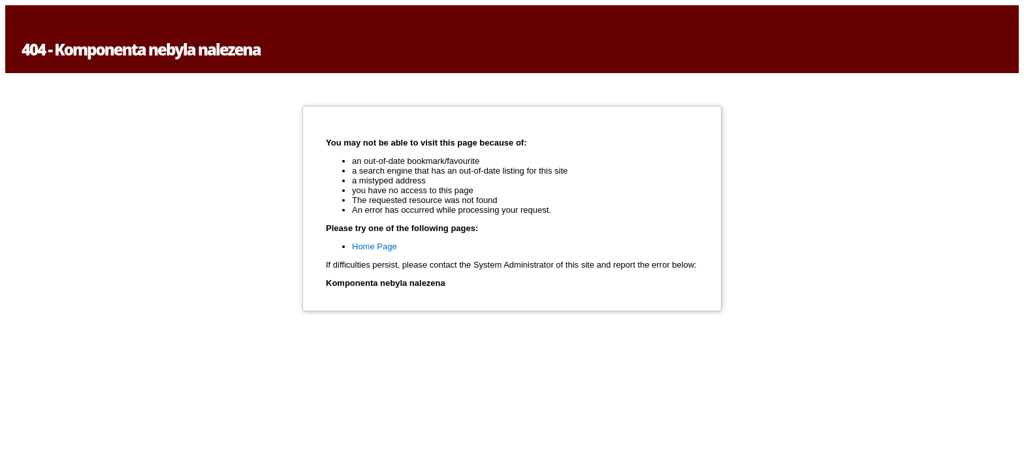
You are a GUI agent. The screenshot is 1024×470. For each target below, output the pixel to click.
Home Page (374, 246)
